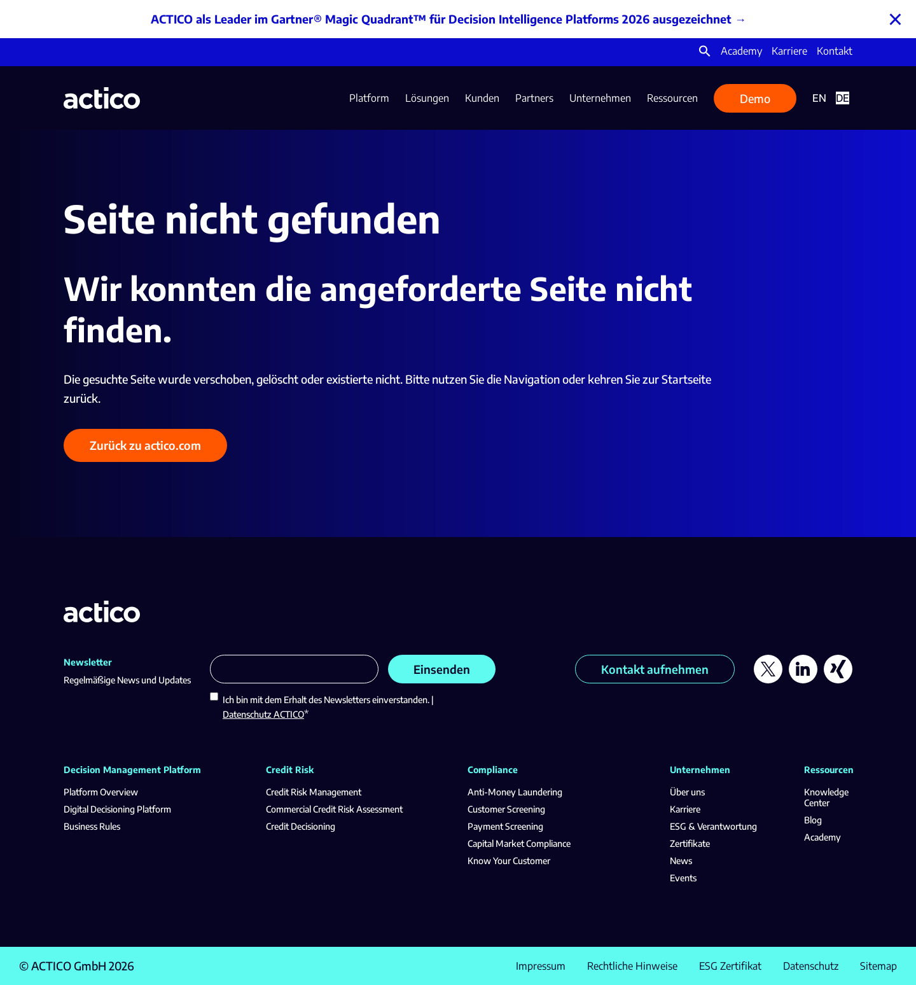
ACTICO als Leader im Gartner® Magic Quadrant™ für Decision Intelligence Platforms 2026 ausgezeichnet (441, 18)
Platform (369, 98)
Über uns (687, 791)
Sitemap (878, 966)
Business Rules (92, 826)
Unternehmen (600, 98)
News (681, 860)
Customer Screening (506, 809)
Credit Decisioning (300, 826)
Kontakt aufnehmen (655, 669)
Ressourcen (672, 98)
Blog (813, 819)
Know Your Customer (509, 860)
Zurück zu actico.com (145, 445)
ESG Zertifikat (730, 966)
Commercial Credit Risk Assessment (334, 809)
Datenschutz (810, 966)
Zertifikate (690, 843)
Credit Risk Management (313, 791)
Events (683, 877)
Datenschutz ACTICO (263, 714)
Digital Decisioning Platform (117, 809)
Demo (755, 98)
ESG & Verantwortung (713, 826)
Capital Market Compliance (519, 843)
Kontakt (834, 51)
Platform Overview (101, 791)
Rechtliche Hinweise (632, 966)
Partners (534, 98)
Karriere (789, 51)
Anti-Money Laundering (515, 791)
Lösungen (427, 98)
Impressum (541, 966)
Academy (741, 51)
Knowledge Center (826, 797)
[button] (704, 53)
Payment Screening (505, 826)
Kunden (482, 98)
